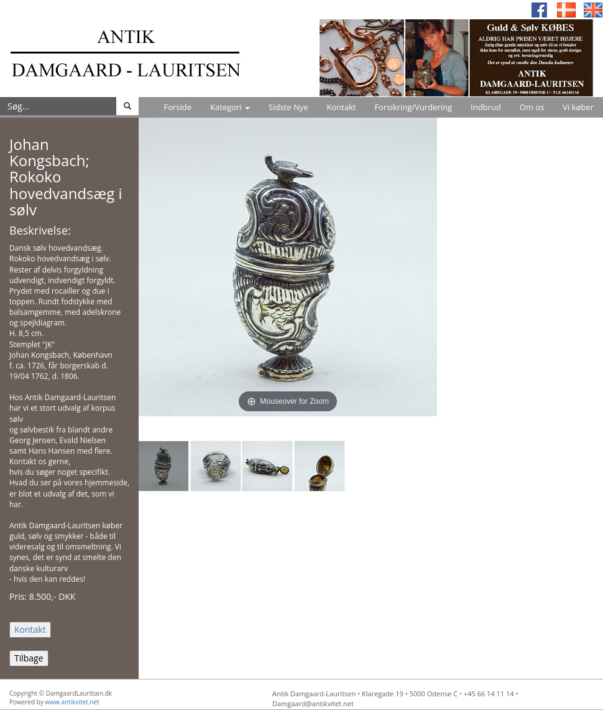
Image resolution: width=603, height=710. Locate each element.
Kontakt (341, 107)
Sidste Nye (288, 107)
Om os (532, 107)
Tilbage (29, 658)
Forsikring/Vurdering (413, 107)
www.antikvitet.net (72, 702)
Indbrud (486, 107)
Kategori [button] (230, 107)
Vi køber (578, 107)
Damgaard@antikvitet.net (313, 703)
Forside (177, 107)
